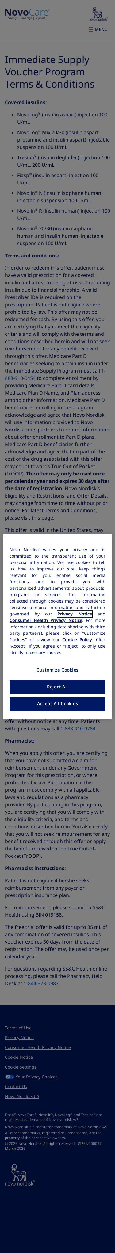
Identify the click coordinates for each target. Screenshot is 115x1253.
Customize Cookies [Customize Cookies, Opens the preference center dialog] (57, 670)
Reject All (57, 687)
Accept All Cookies (57, 704)
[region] (57, 626)
